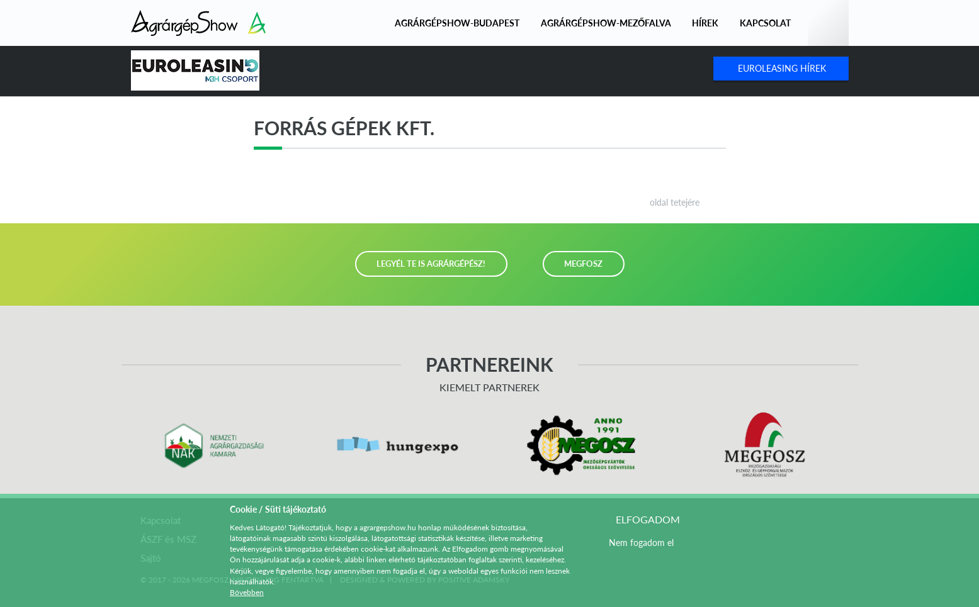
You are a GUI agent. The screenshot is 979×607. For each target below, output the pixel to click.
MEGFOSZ (583, 264)
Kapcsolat (765, 23)
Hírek (705, 23)
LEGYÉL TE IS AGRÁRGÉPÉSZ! (430, 264)
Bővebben (247, 592)
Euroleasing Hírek (782, 68)
